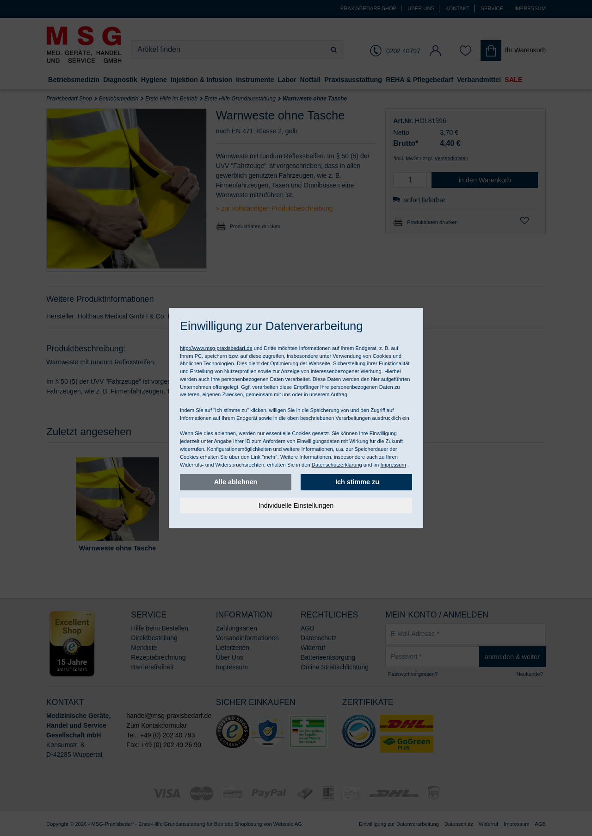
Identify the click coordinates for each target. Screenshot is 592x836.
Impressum (393, 465)
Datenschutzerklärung (337, 465)
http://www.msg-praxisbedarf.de (216, 348)
